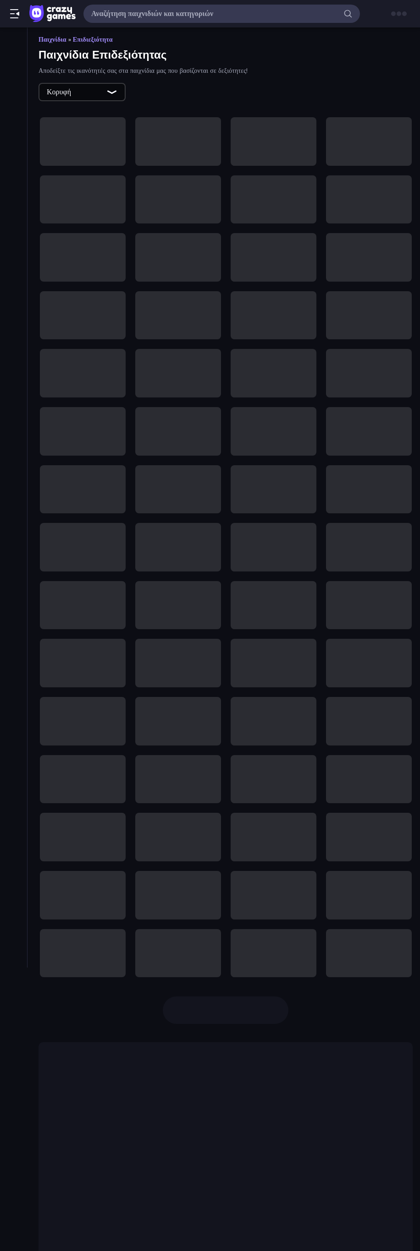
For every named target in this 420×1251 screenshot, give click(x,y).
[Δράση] (13, 377)
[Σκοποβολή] (13, 486)
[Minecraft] (13, 253)
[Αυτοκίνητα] (13, 346)
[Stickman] (13, 268)
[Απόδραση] (13, 330)
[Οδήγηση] (13, 424)
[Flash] (13, 206)
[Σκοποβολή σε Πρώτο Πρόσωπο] (13, 502)
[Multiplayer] (13, 136)
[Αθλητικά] (13, 299)
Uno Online (107, 1204)
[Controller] (13, 190)
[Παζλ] (13, 439)
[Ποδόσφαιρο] (13, 471)
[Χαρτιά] (13, 548)
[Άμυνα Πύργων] (13, 315)
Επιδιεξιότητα (93, 39)
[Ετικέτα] (13, 572)
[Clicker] (13, 175)
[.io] (13, 221)
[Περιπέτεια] (13, 455)
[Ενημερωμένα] (13, 105)
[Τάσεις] (13, 89)
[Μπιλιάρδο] (13, 408)
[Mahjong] (13, 237)
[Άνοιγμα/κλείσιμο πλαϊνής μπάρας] (15, 14)
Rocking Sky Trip (168, 1142)
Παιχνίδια (52, 39)
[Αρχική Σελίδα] (13, 42)
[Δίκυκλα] (13, 362)
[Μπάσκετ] (13, 393)
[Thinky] (13, 284)
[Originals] (13, 120)
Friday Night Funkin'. (153, 1072)
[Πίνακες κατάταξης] (13, 151)
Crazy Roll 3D (129, 1102)
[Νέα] (13, 74)
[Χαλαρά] (13, 533)
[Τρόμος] (13, 517)
